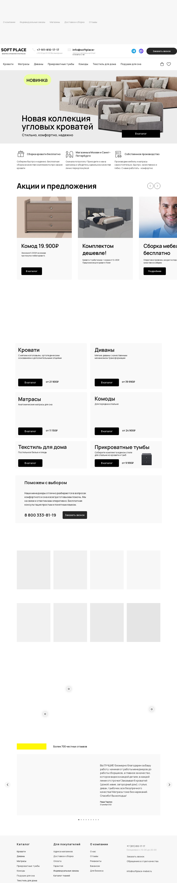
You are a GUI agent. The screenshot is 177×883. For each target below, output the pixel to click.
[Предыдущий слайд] (150, 186)
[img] (14, 51)
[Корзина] (162, 64)
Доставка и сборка (74, 22)
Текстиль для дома (104, 64)
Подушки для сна (131, 64)
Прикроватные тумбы (61, 64)
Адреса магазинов (63, 851)
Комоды (83, 64)
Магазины (55, 22)
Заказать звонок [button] (135, 856)
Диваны (38, 64)
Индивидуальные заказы (32, 22)
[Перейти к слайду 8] (95, 819)
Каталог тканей (61, 875)
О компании (9, 22)
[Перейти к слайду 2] (81, 819)
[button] (161, 51)
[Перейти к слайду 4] (86, 819)
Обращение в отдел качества (142, 861)
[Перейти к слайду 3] (83, 819)
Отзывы (93, 22)
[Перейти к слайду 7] (93, 819)
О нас (93, 851)
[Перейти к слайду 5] (88, 819)
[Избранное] (168, 64)
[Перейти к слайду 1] (78, 819)
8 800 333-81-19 (40, 515)
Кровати (8, 64)
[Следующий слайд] (157, 186)
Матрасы (23, 64)
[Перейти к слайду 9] (98, 819)
